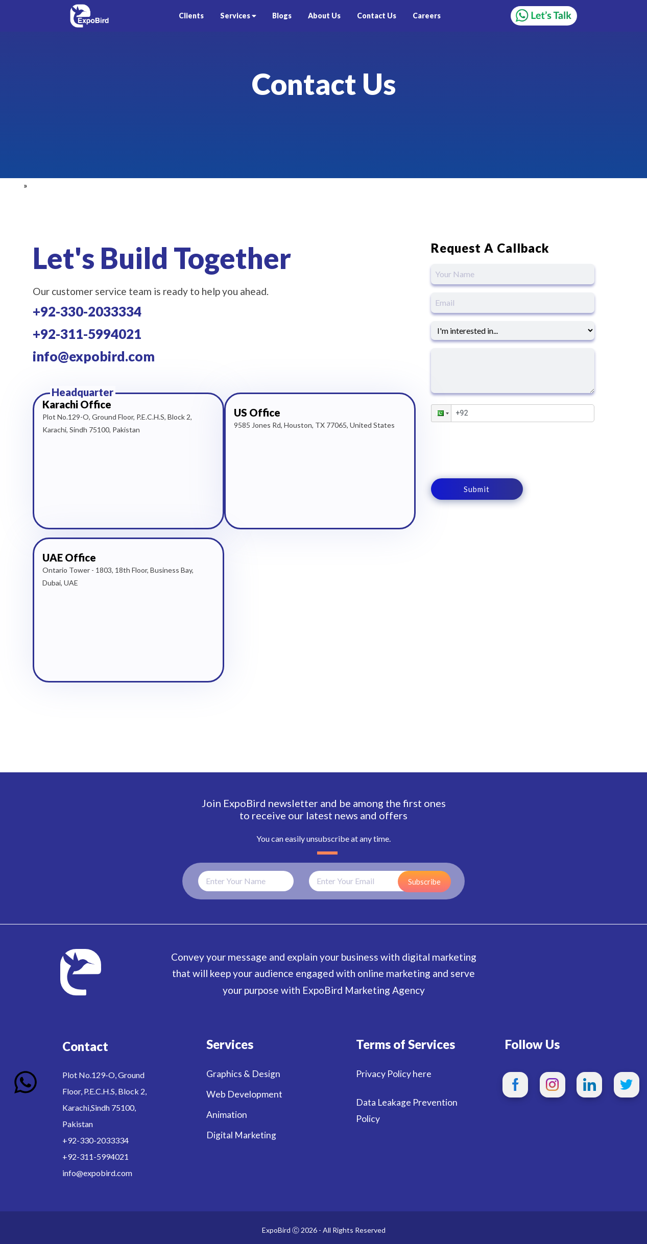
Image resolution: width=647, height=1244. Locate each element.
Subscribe (424, 881)
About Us (324, 15)
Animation (226, 1114)
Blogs (282, 15)
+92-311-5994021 (87, 334)
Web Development (244, 1094)
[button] (441, 413)
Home (11, 185)
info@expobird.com (94, 356)
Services (238, 15)
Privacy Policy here (394, 1073)
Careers (427, 15)
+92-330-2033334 (87, 311)
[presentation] (508, 450)
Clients (191, 15)
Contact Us (376, 15)
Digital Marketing (241, 1135)
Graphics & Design (243, 1073)
